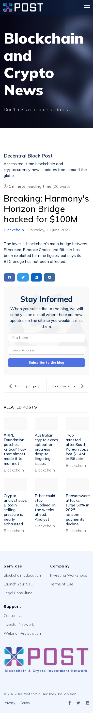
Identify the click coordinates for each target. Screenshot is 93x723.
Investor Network (19, 624)
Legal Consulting (18, 592)
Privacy (9, 703)
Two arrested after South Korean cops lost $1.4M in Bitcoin (77, 447)
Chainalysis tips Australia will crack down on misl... (70, 386)
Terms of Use (61, 584)
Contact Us (13, 615)
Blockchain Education (22, 575)
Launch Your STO (18, 584)
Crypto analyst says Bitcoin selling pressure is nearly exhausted (15, 509)
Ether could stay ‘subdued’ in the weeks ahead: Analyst (45, 507)
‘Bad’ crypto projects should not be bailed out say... (27, 386)
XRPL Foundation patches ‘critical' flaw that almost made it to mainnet (15, 449)
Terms (25, 703)
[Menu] (87, 7)
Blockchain (14, 230)
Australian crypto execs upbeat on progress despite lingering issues (46, 449)
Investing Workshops (68, 575)
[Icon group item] (69, 703)
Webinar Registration (22, 633)
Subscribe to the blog (46, 362)
